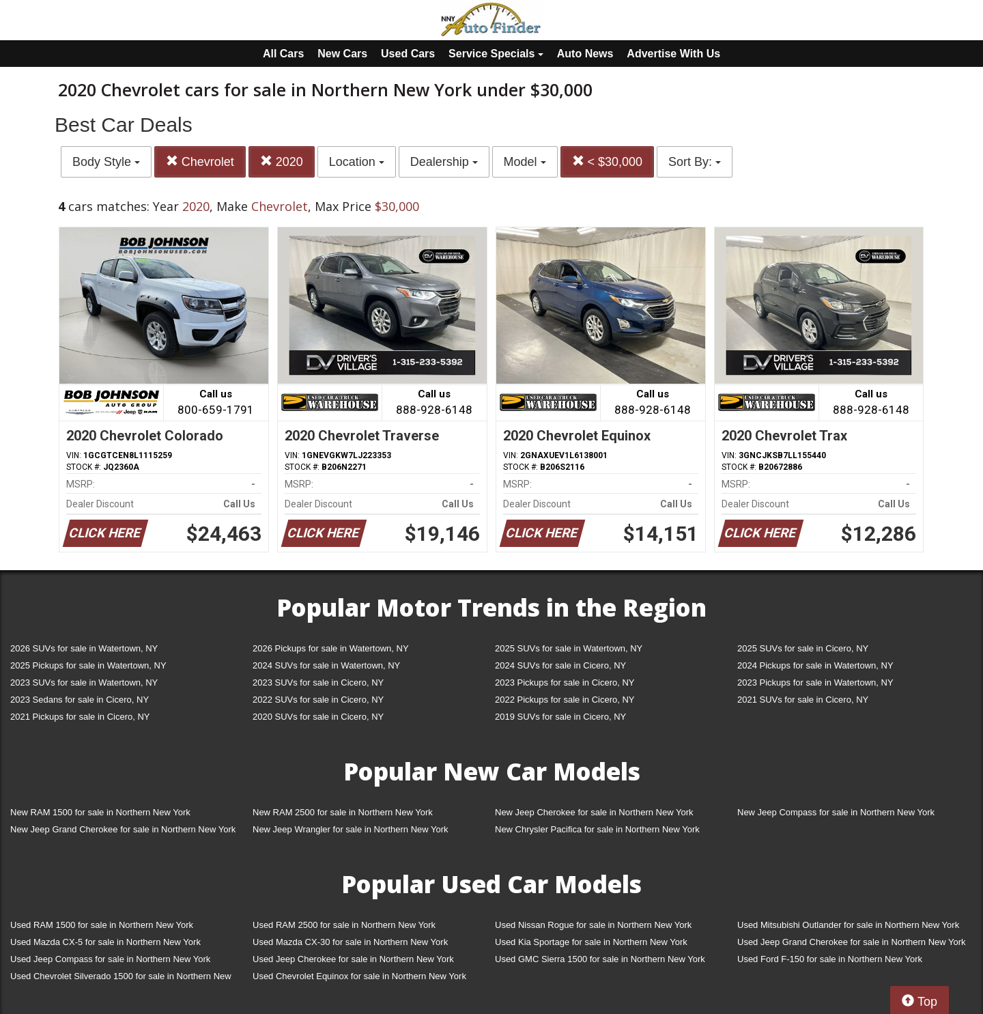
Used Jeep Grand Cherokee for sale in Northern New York (851, 942)
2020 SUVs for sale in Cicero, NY (318, 717)
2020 (281, 161)
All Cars (283, 53)
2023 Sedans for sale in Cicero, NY (79, 699)
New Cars (342, 53)
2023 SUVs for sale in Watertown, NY (84, 682)
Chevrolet (200, 161)
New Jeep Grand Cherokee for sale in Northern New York (123, 829)
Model (525, 162)
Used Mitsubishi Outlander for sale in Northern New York (848, 925)
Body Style (106, 162)
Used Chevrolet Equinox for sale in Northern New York (359, 976)
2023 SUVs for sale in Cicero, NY (318, 682)
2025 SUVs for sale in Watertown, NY (568, 648)
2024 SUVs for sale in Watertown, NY (326, 665)
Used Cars (408, 53)
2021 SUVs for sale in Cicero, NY (802, 699)
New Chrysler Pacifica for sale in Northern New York (597, 829)
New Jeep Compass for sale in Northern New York (836, 812)
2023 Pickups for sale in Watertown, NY (815, 682)
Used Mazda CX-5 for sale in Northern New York (105, 942)
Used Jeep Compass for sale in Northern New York (110, 959)
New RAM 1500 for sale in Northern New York (100, 812)
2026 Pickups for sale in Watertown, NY (331, 648)
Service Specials (495, 53)
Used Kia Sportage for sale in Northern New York (591, 942)
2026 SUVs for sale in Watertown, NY (84, 648)
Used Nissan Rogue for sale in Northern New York (593, 925)
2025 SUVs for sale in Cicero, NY (802, 648)
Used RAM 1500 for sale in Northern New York (101, 925)
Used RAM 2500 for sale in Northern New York (344, 925)
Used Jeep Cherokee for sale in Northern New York (353, 959)
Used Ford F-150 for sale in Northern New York (829, 959)
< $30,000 (607, 161)
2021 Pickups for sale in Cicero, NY (79, 717)
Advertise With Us (673, 53)
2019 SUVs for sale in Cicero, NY (560, 717)
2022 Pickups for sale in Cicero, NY (564, 699)
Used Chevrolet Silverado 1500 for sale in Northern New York (120, 979)
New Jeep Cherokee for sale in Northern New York (594, 812)
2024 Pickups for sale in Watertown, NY (815, 665)
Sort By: (694, 162)
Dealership (444, 162)
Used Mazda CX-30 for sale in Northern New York (350, 942)
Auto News (585, 53)
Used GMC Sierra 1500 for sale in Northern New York (600, 959)
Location (356, 162)
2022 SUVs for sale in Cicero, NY (318, 699)
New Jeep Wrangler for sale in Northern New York (350, 829)
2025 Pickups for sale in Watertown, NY (88, 665)
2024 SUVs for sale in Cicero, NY (560, 665)
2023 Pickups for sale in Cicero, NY (564, 682)
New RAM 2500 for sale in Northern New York (343, 812)
